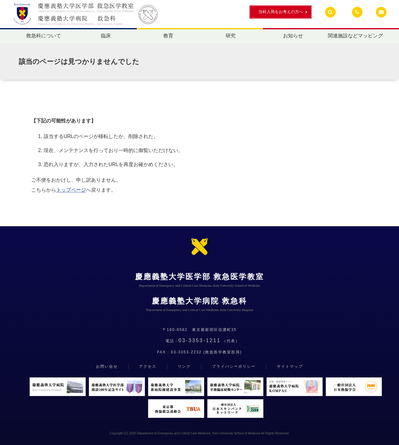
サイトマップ (290, 366)
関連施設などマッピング (355, 35)
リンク (184, 366)
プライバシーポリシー (234, 366)
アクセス (147, 366)
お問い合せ (107, 366)
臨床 (106, 35)
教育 (168, 35)
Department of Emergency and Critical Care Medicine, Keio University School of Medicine (198, 433)
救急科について (43, 35)
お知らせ (293, 35)
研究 (231, 35)
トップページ (71, 190)
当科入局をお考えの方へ (280, 11)
